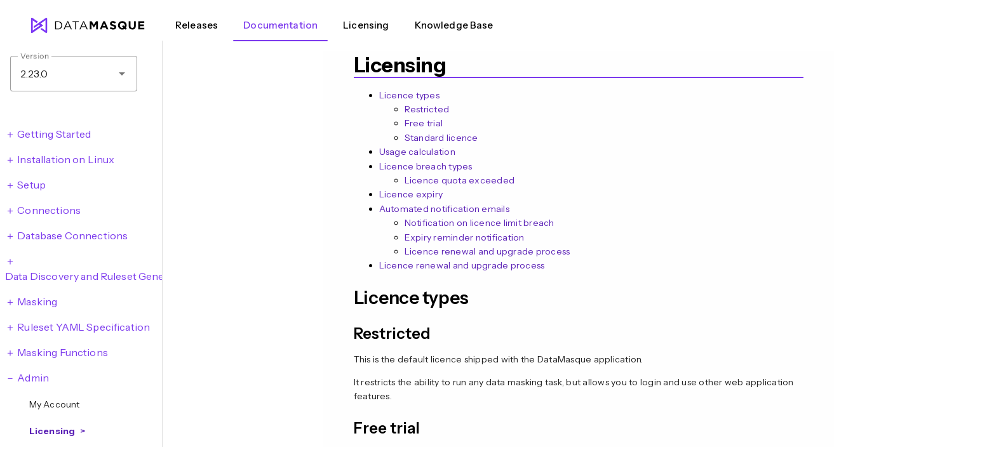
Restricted (427, 109)
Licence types (409, 95)
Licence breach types (426, 166)
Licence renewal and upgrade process (487, 251)
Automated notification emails (444, 209)
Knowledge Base (454, 25)
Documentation (280, 25)
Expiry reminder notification (465, 237)
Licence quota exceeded (460, 180)
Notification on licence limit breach (479, 222)
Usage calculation (417, 151)
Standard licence (441, 137)
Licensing (366, 25)
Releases (196, 25)
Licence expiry (411, 194)
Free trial (424, 123)
